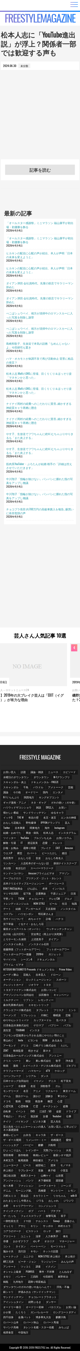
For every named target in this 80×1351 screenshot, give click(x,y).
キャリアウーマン (23, 1205)
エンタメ (58, 792)
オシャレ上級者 (12, 1271)
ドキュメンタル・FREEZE (44, 782)
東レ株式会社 (43, 1060)
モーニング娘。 (24, 1190)
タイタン (21, 1246)
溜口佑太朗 (9, 1175)
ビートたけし (49, 853)
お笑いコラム (64, 838)
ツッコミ (26, 1266)
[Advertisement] (40, 119)
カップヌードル (42, 1020)
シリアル (31, 1076)
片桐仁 (44, 1015)
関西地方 (29, 797)
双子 (63, 1216)
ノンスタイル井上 (13, 944)
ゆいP (36, 1241)
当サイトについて (13, 918)
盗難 (65, 1106)
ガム (57, 1086)
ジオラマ (33, 984)
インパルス (58, 888)
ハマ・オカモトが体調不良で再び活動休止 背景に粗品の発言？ (39, 360)
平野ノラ (8, 898)
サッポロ (48, 1226)
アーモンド (9, 1045)
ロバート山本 (11, 1322)
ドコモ (7, 1101)
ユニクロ (28, 1256)
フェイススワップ (31, 1216)
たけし (64, 1045)
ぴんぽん (32, 888)
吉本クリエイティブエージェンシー (23, 883)
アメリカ (53, 1160)
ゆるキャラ (57, 812)
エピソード (69, 772)
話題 (23, 772)
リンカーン (9, 863)
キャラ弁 (41, 1135)
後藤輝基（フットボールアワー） (22, 949)
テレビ (22, 1116)
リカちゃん (59, 1195)
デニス (52, 1081)
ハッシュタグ (11, 1145)
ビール (53, 903)
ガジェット (54, 954)
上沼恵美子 (37, 939)
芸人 (67, 822)
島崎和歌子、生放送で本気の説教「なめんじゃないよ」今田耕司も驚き (38, 345)
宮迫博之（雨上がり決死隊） (47, 934)
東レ (28, 1060)
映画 (5, 1065)
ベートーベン (38, 1246)
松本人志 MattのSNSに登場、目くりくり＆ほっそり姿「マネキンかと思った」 (39, 375)
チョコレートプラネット (42, 1297)
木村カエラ (64, 1226)
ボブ (30, 1211)
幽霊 (50, 1101)
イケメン (38, 1081)
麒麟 (40, 1145)
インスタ (34, 1030)
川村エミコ (9, 1195)
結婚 (18, 908)
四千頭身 (8, 1317)
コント (7, 1246)
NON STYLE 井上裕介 (49, 1256)
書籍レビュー (11, 1135)
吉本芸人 (41, 974)
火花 (68, 1150)
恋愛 (45, 843)
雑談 (38, 807)
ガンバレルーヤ (39, 1312)
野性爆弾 (31, 822)
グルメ (68, 898)
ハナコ (59, 918)
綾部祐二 (41, 1165)
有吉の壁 (33, 817)
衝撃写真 (51, 1216)
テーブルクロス (12, 878)
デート (7, 908)
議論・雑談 (37, 772)
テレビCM (54, 898)
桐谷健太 (38, 1160)
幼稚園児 (56, 1140)
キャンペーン (61, 994)
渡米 (53, 1165)
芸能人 (27, 974)
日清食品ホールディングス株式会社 (23, 1055)
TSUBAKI (20, 1030)
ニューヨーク (11, 1165)
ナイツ (7, 1121)
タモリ (7, 1276)
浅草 (38, 1236)
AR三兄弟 (8, 1261)
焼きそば (33, 1050)
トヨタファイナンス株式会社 (19, 990)
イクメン (50, 1266)
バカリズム (54, 1307)
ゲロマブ (38, 1025)
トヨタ (47, 984)
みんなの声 (67, 1261)
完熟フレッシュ (52, 1150)
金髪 (58, 1111)
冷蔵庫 (22, 1086)
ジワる (40, 1200)
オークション (50, 1106)
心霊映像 (23, 1106)
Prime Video (65, 969)
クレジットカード (13, 984)
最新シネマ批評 (62, 1155)
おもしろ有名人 (54, 858)
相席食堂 (8, 1332)
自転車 (7, 1111)
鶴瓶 (5, 1281)
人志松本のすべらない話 (35, 863)
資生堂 (7, 1030)
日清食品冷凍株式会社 (16, 1025)
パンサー (21, 1276)
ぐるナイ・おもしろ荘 (31, 924)
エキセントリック (38, 1005)
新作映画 (23, 1155)
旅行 (58, 1231)
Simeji (56, 1221)
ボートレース (56, 883)
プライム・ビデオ (13, 964)
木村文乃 (8, 1160)
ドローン (56, 974)
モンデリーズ (11, 1091)
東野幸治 (63, 1276)
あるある (57, 1040)
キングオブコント (49, 797)
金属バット (24, 1317)
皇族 (40, 1170)
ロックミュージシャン (38, 979)
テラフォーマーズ (13, 1070)
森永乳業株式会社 (13, 1005)
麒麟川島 (61, 1317)
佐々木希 (8, 1185)
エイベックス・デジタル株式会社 (42, 1065)
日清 (73, 893)
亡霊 (35, 1106)
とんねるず (65, 1271)
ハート (42, 1211)
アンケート (9, 1266)
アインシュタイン (13, 1302)
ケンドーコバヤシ (13, 873)
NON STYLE (39, 903)
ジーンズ (66, 1185)
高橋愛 (42, 1190)
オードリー (31, 792)
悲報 (68, 1015)
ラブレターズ (25, 1170)
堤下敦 (27, 893)
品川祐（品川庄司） (14, 934)
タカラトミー (40, 1195)
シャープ (8, 1086)
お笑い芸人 (9, 772)
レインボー (32, 1150)
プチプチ (56, 1211)
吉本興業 (20, 827)
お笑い (62, 807)
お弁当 (27, 1135)
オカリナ (49, 1241)
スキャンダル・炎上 (14, 782)
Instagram (59, 827)
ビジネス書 (39, 1121)
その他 (17, 792)
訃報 (48, 918)
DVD (33, 1111)
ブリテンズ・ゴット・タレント (44, 878)
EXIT (58, 848)
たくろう (21, 1312)
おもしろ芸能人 (12, 822)
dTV (48, 1070)
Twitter (6, 827)
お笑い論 (71, 1307)
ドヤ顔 (27, 1221)
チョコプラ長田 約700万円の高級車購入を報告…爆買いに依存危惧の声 (40, 511)
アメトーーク (55, 787)
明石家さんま (46, 914)
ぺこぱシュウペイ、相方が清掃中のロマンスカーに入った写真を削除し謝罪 (39, 315)
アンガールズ (33, 908)
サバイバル (9, 959)
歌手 (58, 1060)
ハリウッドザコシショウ (17, 807)
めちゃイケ (34, 918)
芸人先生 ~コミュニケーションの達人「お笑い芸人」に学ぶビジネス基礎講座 (40, 1128)
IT (22, 843)
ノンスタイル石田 (38, 944)
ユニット (26, 1236)
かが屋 (7, 1312)
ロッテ (47, 1231)
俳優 (5, 1241)
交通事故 (41, 893)
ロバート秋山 (31, 1322)
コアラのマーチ (12, 1231)
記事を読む (40, 170)
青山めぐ (8, 1040)
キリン (34, 1226)
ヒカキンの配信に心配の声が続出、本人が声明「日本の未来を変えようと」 (39, 255)
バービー (28, 1145)
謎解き (49, 1096)
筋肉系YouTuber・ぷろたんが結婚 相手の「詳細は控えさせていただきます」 (39, 466)
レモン (72, 1190)
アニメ (37, 1091)
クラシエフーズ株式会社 (17, 1010)
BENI (45, 1040)
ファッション (25, 1185)
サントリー (57, 1190)
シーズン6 (26, 959)
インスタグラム (67, 832)
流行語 (22, 1251)
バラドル (38, 787)
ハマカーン (34, 1070)
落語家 (34, 1116)
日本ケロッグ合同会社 (16, 1081)
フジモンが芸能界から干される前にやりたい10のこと (33, 1035)
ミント (72, 1010)
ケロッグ (60, 1070)
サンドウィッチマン (34, 812)
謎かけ (37, 1096)
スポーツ (61, 979)
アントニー (55, 1055)
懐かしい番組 (11, 812)
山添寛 (59, 1175)
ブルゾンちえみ (43, 838)
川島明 (52, 1145)
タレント (57, 843)
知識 (74, 903)
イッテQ (7, 817)
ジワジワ (68, 1200)
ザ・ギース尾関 (12, 1140)
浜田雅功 (44, 994)
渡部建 (59, 1180)
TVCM (21, 898)
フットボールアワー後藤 (17, 954)
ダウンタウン (41, 777)
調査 (38, 1266)
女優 (45, 1116)
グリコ (24, 1045)
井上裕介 (70, 1256)
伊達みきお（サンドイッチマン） (37, 1291)
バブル (67, 1025)
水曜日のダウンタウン (16, 777)
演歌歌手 (45, 1086)
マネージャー (67, 1241)
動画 (18, 1101)
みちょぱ (64, 1327)
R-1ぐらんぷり (11, 797)
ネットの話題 (50, 1251)
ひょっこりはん (12, 1150)
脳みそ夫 (8, 1251)
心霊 (60, 1101)
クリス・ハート (12, 1060)
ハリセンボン (25, 914)
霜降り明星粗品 (37, 1281)
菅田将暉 (8, 1155)
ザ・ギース (57, 1135)
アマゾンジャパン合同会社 (18, 994)
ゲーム (7, 1096)
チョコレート (36, 898)
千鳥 (25, 787)
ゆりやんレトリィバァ (16, 1020)
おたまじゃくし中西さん (17, 1200)
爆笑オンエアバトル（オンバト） (22, 929)
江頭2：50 (45, 1111)
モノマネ (65, 1165)
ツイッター (9, 838)
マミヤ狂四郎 (11, 893)
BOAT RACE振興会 (13, 888)
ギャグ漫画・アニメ (14, 802)
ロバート (32, 853)
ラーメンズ (9, 1015)
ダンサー (51, 1302)
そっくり (8, 1226)
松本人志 (48, 832)
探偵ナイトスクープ (65, 863)
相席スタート (28, 1175)
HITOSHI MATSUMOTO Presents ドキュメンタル (28, 969)
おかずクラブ (20, 1241)
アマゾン (64, 873)
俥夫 (65, 1236)
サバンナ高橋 (11, 1327)
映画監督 (18, 1050)
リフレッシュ (28, 1015)
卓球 (44, 888)
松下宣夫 (66, 1081)
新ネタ (47, 1050)
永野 (5, 1205)
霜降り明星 (29, 848)
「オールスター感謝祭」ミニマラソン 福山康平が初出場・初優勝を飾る (39, 225)
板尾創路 (23, 1160)
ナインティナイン (13, 1211)
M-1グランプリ (62, 777)
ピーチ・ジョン (27, 1261)
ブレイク (46, 848)
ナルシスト (42, 1221)
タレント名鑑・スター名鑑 (38, 1327)
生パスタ (61, 1020)
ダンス (44, 1076)
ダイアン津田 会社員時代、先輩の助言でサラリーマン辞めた (39, 285)
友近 (33, 1086)
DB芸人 (50, 807)
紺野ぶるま (34, 1302)
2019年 (40, 954)
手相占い (8, 1116)
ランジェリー (48, 1261)
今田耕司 (48, 1276)
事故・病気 (32, 832)
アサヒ (22, 1226)
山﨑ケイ (46, 1175)
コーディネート (47, 1185)
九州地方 (18, 1281)
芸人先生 (56, 1121)
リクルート (51, 1091)
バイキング (22, 1121)
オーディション (12, 979)
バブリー (53, 1025)
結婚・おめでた (12, 832)
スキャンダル (11, 787)
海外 (47, 827)
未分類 (7, 868)
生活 (64, 903)
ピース (27, 1165)
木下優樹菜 (44, 1180)
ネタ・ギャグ (38, 802)
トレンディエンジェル (16, 903)
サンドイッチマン (13, 1297)
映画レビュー (40, 1155)
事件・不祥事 (46, 1271)
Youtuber (57, 1116)
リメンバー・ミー (36, 1140)
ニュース (53, 772)
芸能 (70, 787)
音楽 (38, 858)
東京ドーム (69, 1091)
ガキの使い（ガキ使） (64, 802)
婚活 (64, 853)
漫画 (15, 1065)
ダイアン (53, 939)
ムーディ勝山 (11, 974)
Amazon (69, 848)
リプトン (28, 1000)
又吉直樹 (50, 908)
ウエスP (7, 853)
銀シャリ (8, 1291)
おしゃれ (53, 1200)
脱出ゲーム (22, 1096)
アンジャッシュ (12, 1180)
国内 (45, 792)
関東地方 (35, 827)
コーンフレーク (12, 1076)
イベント (21, 1111)
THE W (20, 817)
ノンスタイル (68, 908)
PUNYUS (30, 1271)
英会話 (24, 1195)
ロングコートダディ (64, 1312)
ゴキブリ (71, 1065)
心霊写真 (8, 1106)
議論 (5, 792)
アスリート (9, 1236)
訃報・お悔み (11, 848)
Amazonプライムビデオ (41, 873)
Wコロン (62, 1096)
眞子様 (52, 1170)
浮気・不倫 (63, 1287)
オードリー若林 (35, 1307)
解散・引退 (9, 843)
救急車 (39, 1101)
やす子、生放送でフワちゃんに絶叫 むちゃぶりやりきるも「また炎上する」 (39, 436)
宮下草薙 (8, 924)
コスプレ (8, 914)
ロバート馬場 (51, 1322)
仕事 (68, 1116)
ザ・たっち (9, 1216)
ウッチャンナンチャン (59, 929)
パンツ (29, 1180)
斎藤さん (69, 1221)
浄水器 (69, 1060)
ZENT (6, 1050)
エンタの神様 (68, 817)
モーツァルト (58, 1246)
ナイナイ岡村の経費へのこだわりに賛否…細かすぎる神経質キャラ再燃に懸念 (38, 405)
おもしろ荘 (24, 858)
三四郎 (34, 1276)
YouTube (25, 838)
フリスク (59, 1010)
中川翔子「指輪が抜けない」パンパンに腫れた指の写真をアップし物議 (39, 481)
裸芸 (19, 853)
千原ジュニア (58, 893)
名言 (25, 1091)
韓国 (28, 1101)
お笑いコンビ (49, 990)
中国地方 (23, 1332)
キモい (34, 1251)
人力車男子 (51, 1236)
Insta (20, 1040)
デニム (7, 1190)
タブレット (42, 1010)
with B (74, 1195)
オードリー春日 (12, 1307)
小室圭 (64, 1170)
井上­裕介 (8, 1170)
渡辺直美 (33, 843)
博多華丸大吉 (43, 1317)
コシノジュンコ (47, 1205)
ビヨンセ (33, 1040)
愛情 (68, 1140)
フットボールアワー (57, 949)
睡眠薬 (57, 1015)
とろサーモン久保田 (14, 939)
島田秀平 (8, 858)
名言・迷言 (49, 817)
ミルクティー (11, 1000)
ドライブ (71, 1111)
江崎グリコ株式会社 (44, 1045)
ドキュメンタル (46, 959)
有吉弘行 (21, 868)
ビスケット (32, 1231)
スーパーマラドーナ (42, 868)
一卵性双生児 (11, 1221)
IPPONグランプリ (50, 822)
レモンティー (46, 1000)
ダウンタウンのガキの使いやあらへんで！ (27, 1287)
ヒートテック (11, 1256)
